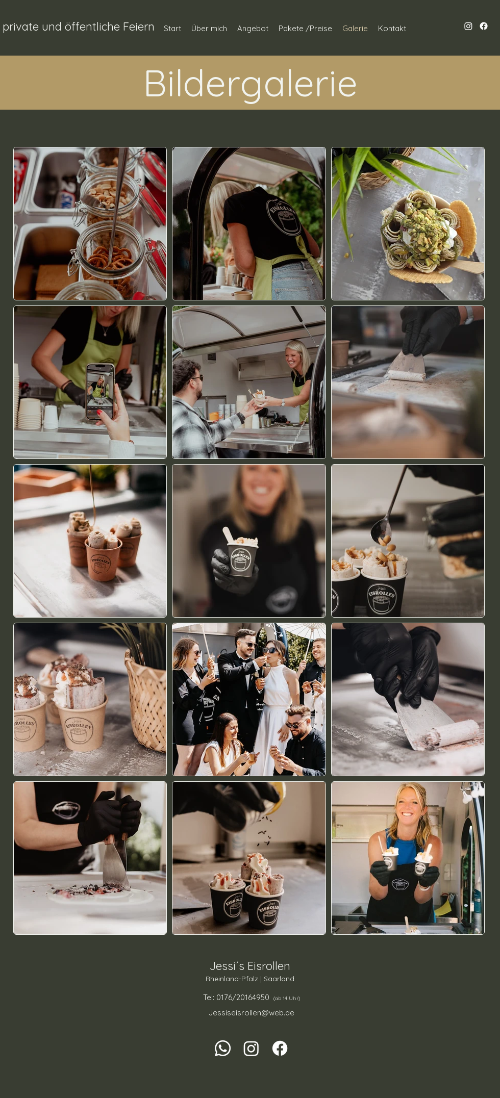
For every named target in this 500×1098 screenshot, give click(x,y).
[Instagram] (468, 26)
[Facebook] (484, 26)
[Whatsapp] (223, 1048)
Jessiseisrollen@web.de (251, 1012)
